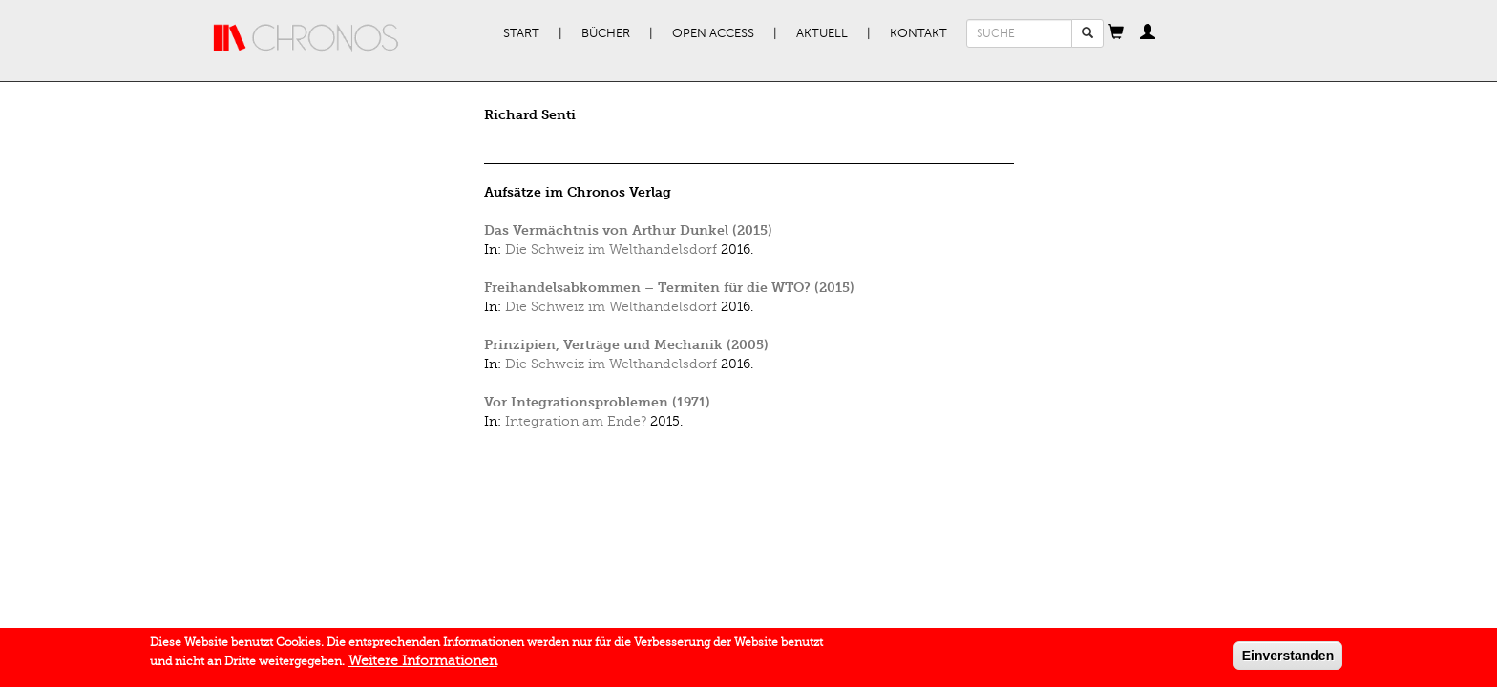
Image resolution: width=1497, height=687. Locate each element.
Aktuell (822, 33)
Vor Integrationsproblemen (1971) (597, 402)
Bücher (605, 33)
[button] (1116, 33)
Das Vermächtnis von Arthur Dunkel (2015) (628, 230)
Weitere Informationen (422, 663)
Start (521, 33)
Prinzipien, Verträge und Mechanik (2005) (626, 345)
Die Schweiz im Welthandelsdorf (611, 249)
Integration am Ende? (575, 421)
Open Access (713, 33)
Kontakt (918, 33)
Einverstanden (1288, 657)
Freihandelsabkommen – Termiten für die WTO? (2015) (669, 288)
